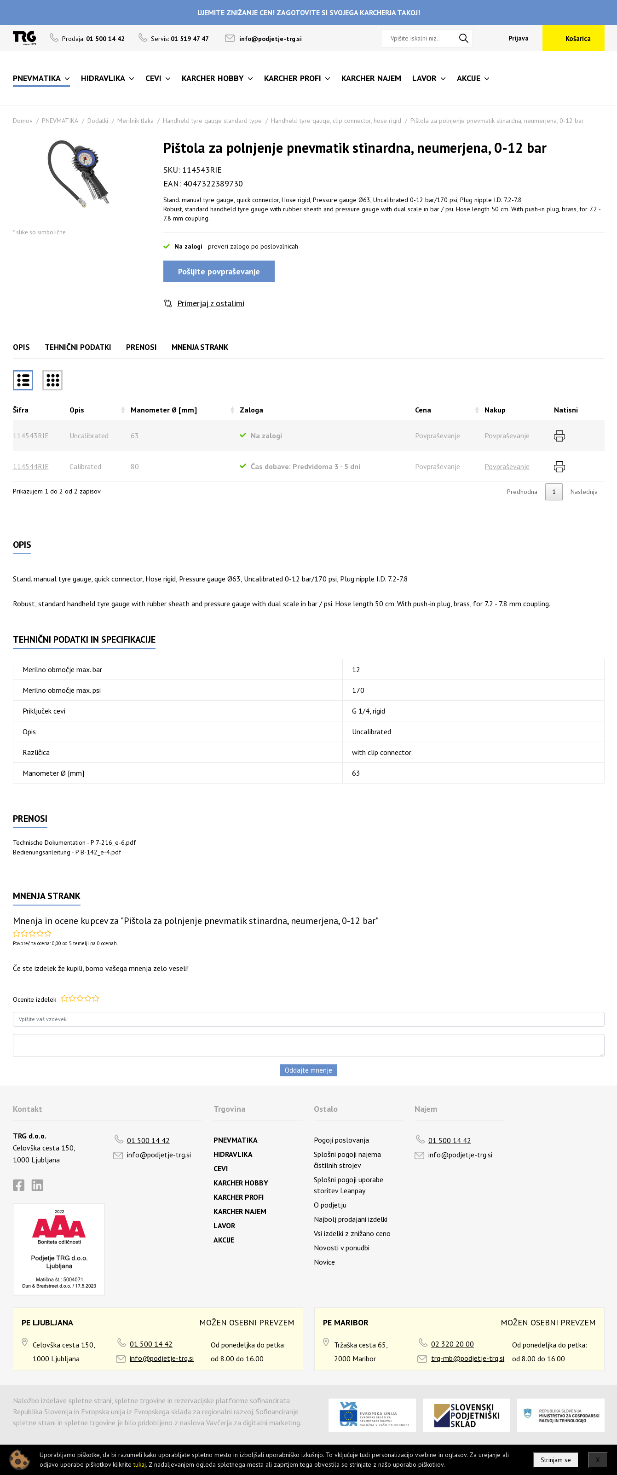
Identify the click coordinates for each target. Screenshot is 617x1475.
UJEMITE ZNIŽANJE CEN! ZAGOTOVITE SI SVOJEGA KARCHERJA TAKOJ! (308, 12)
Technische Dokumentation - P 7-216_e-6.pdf (74, 842)
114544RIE (31, 466)
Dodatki (97, 120)
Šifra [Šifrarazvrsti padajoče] (21, 409)
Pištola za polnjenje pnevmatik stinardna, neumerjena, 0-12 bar (497, 120)
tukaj (139, 1464)
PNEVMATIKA (60, 120)
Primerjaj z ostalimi (210, 303)
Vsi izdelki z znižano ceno (352, 1233)
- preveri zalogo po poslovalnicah (251, 246)
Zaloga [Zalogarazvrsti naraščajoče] (251, 409)
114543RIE (31, 435)
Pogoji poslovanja (341, 1139)
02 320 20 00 (452, 1343)
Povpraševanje (507, 435)
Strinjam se (556, 1460)
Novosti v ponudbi (341, 1247)
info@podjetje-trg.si (270, 39)
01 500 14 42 (148, 1140)
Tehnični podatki (78, 347)
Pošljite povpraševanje (219, 271)
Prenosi (141, 347)
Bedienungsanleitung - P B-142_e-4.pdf (67, 852)
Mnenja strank (200, 347)
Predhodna (522, 492)
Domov (23, 120)
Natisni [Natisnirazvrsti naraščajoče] (566, 409)
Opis (21, 347)
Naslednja (584, 492)
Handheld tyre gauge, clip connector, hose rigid (336, 120)
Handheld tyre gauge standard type (212, 120)
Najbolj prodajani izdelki (350, 1219)
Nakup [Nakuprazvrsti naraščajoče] (495, 409)
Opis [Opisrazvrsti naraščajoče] (76, 409)
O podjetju (330, 1204)
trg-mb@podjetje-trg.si (467, 1358)
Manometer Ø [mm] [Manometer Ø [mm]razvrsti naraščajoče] (164, 409)
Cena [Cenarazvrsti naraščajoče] (423, 409)
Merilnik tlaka (135, 120)
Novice (324, 1261)
